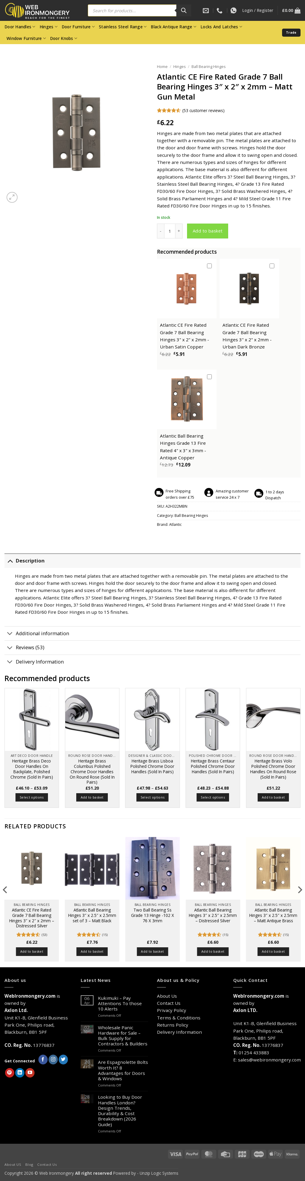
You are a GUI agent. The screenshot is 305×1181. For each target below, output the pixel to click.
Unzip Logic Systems (159, 1173)
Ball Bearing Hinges (209, 66)
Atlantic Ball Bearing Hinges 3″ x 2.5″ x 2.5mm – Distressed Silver (213, 915)
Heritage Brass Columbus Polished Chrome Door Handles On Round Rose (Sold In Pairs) (92, 771)
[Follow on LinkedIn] (19, 1073)
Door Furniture (78, 27)
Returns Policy (172, 1025)
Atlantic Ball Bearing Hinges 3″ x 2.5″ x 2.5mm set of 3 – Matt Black (92, 915)
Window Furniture (26, 38)
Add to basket (208, 231)
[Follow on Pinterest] (9, 1073)
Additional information (36, 634)
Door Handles (19, 27)
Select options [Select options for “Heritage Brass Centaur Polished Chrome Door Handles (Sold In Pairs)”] (213, 797)
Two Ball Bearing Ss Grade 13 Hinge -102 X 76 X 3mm (152, 915)
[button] (257, 10)
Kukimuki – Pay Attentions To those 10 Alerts (120, 1003)
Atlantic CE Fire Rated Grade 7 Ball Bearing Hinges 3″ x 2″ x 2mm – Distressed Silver (31, 918)
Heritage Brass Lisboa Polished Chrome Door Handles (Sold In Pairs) (152, 766)
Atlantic (175, 524)
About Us (167, 996)
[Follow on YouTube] (30, 1073)
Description (24, 560)
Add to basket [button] (92, 797)
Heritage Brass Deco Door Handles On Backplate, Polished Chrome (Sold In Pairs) (31, 768)
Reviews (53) (24, 648)
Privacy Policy (171, 1010)
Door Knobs (63, 38)
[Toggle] (9, 560)
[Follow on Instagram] (53, 1059)
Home (162, 66)
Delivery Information (34, 662)
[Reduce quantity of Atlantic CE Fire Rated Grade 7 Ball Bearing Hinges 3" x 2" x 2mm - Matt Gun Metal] (160, 231)
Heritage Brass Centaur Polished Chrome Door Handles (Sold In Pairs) (213, 766)
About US (12, 1164)
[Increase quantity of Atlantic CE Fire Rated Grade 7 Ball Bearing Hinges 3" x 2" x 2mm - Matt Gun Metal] (179, 231)
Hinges (48, 27)
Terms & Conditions (178, 1018)
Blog (29, 1164)
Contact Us (168, 1003)
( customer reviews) (203, 110)
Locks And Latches (221, 27)
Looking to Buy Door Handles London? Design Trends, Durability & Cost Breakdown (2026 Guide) (120, 1110)
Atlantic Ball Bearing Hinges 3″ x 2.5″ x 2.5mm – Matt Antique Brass (273, 915)
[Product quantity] (169, 231)
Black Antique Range (173, 27)
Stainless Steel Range (123, 27)
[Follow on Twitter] (63, 1059)
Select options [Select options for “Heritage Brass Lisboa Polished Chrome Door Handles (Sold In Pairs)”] (153, 797)
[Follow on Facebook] (43, 1059)
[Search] (183, 10)
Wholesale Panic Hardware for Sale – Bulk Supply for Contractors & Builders (122, 1036)
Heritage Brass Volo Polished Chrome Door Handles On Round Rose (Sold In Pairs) (273, 768)
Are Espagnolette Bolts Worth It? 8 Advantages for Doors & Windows (123, 1070)
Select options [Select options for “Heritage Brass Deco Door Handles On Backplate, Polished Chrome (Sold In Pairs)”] (32, 797)
